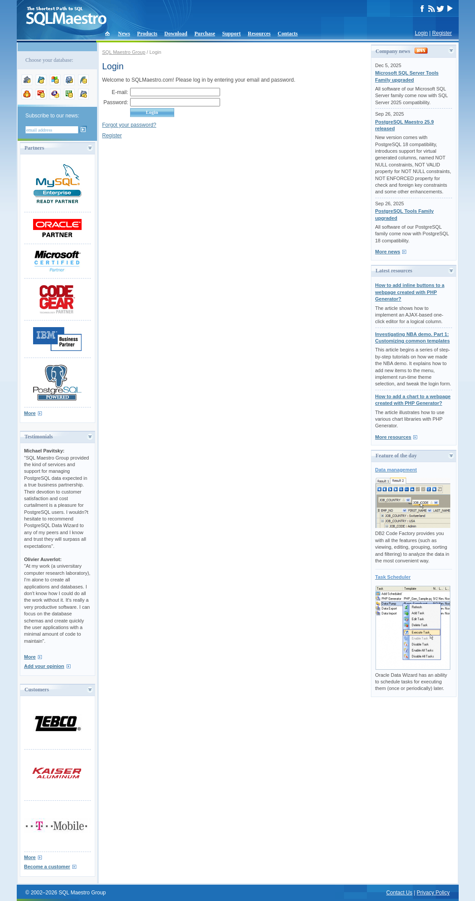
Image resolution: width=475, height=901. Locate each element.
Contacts (288, 33)
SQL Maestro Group (124, 52)
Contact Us (399, 893)
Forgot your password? (129, 125)
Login (421, 33)
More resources (393, 437)
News (124, 33)
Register (442, 33)
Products (147, 33)
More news (387, 251)
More (30, 413)
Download (176, 33)
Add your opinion (44, 666)
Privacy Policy (433, 893)
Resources (259, 33)
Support (231, 33)
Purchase (204, 33)
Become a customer (47, 866)
